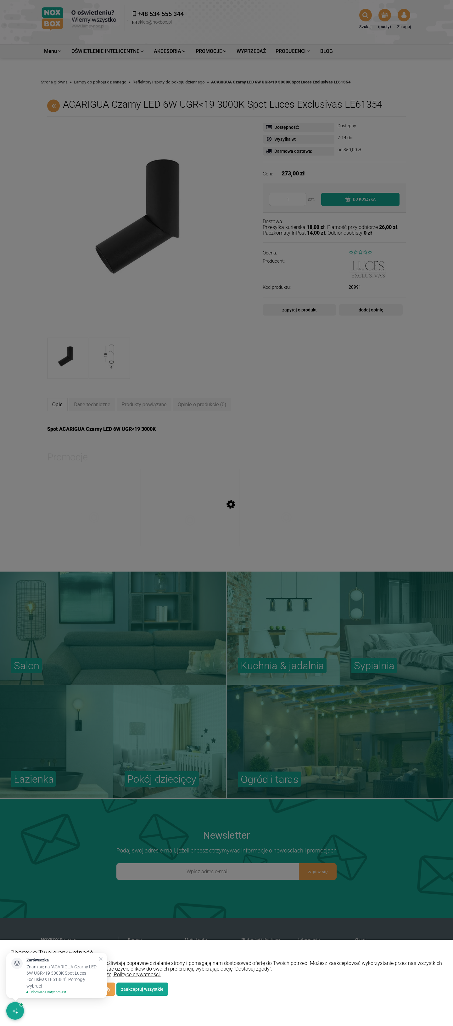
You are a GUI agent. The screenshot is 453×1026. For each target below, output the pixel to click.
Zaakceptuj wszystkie (142, 989)
